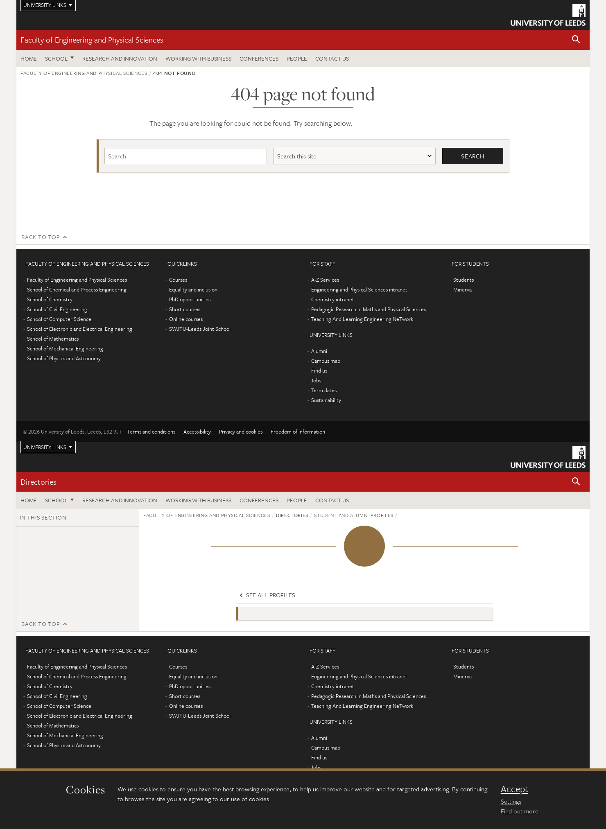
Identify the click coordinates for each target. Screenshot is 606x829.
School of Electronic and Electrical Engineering (79, 329)
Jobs (316, 380)
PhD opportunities (189, 299)
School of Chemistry (49, 299)
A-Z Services (325, 280)
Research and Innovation (119, 58)
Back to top (40, 237)
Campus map (325, 361)
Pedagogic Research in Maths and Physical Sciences (368, 309)
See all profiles (266, 595)
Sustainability (326, 400)
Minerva (462, 289)
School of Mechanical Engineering (65, 348)
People (297, 58)
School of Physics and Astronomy (64, 358)
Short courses (184, 309)
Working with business (198, 58)
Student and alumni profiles (353, 515)
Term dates (324, 390)
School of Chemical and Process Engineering (77, 289)
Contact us (332, 58)
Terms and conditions (151, 431)
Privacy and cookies (240, 431)
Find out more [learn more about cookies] (519, 810)
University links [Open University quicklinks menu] (44, 447)
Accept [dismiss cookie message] (514, 789)
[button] (576, 40)
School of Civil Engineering (57, 309)
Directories (38, 481)
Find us (319, 370)
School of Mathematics (53, 338)
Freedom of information (298, 431)
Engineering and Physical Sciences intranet (359, 289)
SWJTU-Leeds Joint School (200, 329)
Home (28, 58)
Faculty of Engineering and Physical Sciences (91, 39)
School (56, 58)
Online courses (186, 319)
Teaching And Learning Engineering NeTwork (362, 319)
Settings (511, 801)
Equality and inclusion (193, 289)
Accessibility (197, 431)
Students (463, 280)
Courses (178, 280)
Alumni (319, 351)
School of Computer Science (59, 319)
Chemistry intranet (332, 299)
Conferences (259, 58)
